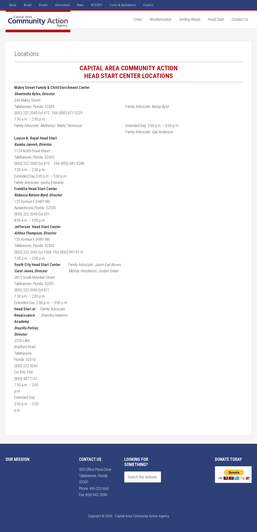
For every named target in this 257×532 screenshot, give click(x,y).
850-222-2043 (100, 488)
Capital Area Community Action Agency (38, 21)
